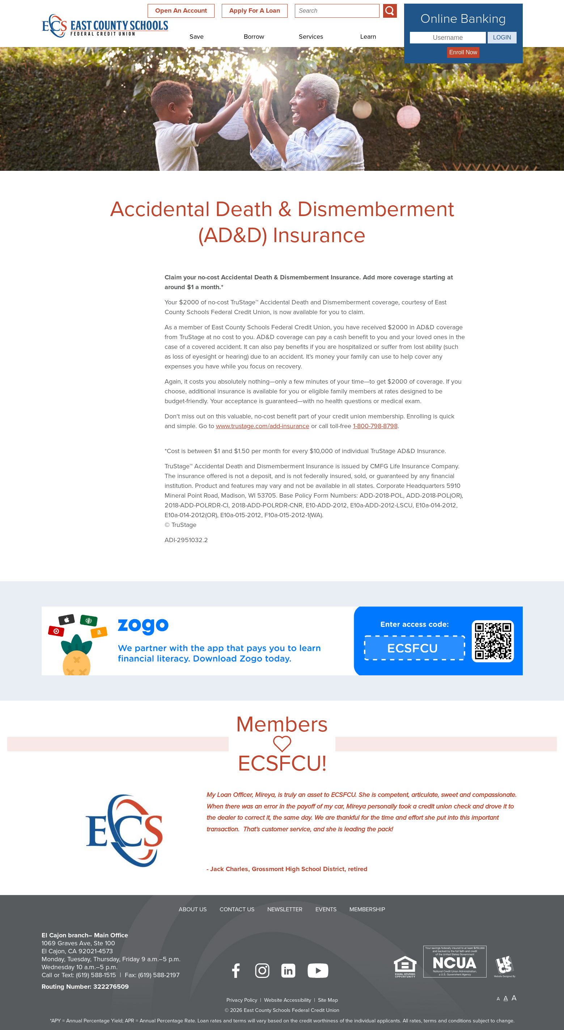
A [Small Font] (498, 999)
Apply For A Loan (254, 10)
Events (325, 909)
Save (197, 37)
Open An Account (181, 10)
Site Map (328, 1000)
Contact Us (237, 909)
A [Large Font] (514, 998)
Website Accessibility (287, 1000)
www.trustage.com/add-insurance (262, 426)
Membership (367, 909)
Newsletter (284, 909)
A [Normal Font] (506, 998)
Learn (368, 37)
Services (311, 37)
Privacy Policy (241, 1000)
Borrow (254, 37)
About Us (193, 909)
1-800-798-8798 (375, 426)
